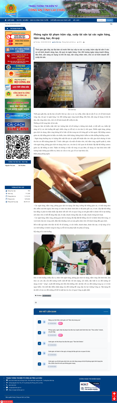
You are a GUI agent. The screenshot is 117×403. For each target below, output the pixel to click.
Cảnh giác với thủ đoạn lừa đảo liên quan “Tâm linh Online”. (68, 342)
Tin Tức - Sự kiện (22, 20)
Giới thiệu (11, 20)
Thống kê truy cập (18, 187)
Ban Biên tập (57, 42)
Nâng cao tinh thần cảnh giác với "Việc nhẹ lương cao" (67, 320)
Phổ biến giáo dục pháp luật (61, 20)
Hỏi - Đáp (76, 20)
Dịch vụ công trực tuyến (39, 20)
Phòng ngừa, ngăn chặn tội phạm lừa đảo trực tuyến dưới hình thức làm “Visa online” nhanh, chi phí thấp (77, 331)
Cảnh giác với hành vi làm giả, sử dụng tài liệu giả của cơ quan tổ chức (72, 351)
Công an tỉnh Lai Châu (22, 397)
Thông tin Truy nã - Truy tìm (17, 162)
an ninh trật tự (46, 295)
